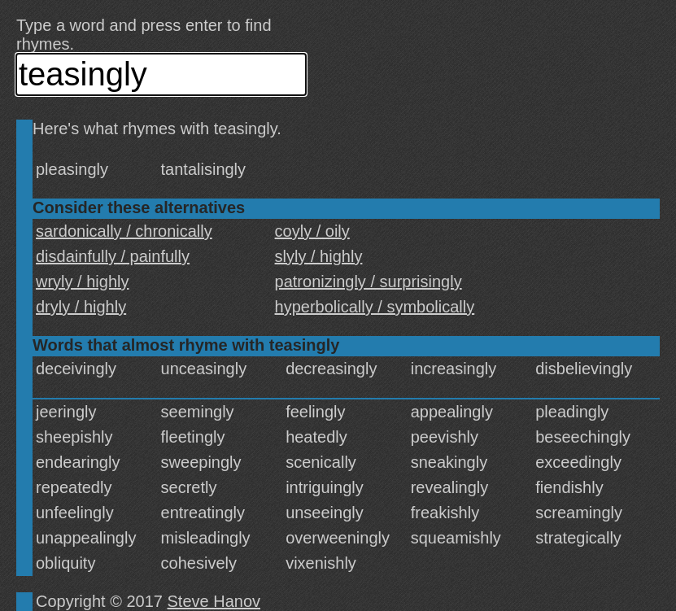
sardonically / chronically (124, 231)
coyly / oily (312, 231)
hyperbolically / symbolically (375, 307)
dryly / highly (81, 307)
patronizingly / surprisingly (368, 281)
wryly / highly (82, 281)
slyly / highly (319, 256)
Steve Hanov (214, 601)
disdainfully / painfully (113, 256)
